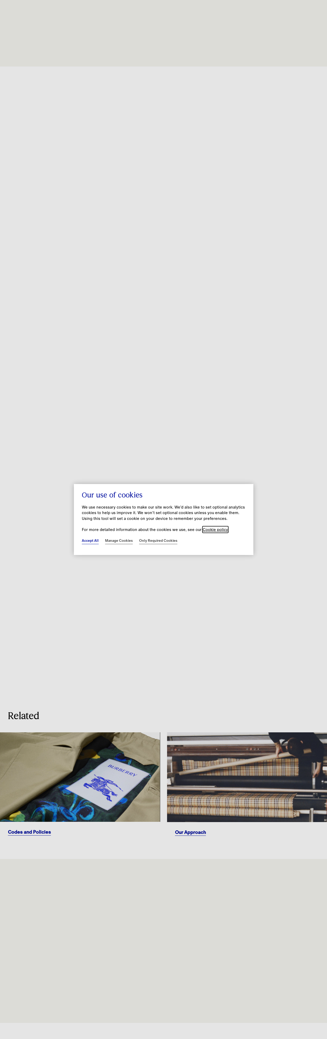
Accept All (90, 540)
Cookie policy (215, 529)
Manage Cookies (119, 540)
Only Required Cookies (158, 540)
